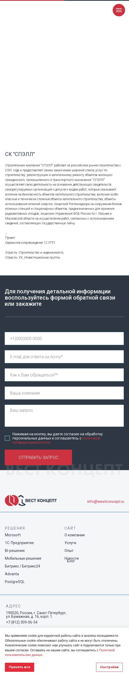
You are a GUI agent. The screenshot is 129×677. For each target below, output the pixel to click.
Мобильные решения (23, 558)
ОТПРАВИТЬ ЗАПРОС (38, 457)
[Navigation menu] (119, 10)
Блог (71, 561)
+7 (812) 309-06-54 (22, 622)
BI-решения (15, 551)
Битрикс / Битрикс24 (22, 566)
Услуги (70, 543)
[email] (64, 356)
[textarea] (64, 416)
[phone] (64, 338)
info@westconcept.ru (105, 501)
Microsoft (13, 535)
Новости (71, 558)
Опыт (69, 551)
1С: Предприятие (19, 543)
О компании (74, 535)
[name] (64, 374)
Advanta (12, 574)
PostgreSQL (15, 582)
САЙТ (70, 528)
